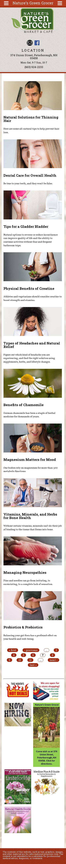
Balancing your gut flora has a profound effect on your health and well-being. (30, 637)
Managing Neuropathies (24, 572)
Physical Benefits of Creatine (28, 288)
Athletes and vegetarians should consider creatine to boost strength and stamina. (32, 298)
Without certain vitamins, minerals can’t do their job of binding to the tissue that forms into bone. (32, 527)
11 (30, 660)
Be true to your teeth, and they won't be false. (28, 183)
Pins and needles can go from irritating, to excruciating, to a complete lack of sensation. (28, 582)
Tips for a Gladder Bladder (25, 226)
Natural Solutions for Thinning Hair (30, 119)
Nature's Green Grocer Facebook (37, 43)
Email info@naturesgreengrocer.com (30, 43)
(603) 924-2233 (34, 67)
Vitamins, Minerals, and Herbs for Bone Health (30, 516)
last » (33, 665)
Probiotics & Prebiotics (23, 627)
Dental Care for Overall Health (29, 175)
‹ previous (30, 650)
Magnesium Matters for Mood (29, 459)
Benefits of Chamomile (23, 404)
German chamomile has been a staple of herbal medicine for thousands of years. (29, 415)
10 (19, 660)
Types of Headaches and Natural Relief (31, 345)
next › (53, 660)
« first (12, 650)
